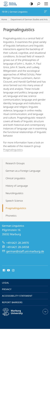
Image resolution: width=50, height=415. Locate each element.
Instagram (13, 270)
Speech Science (14, 200)
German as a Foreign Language (23, 170)
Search (37, 4)
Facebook (3, 270)
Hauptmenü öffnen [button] (45, 3)
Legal (5, 282)
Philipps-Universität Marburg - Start (11, 4)
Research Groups (15, 163)
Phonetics (11, 215)
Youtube (8, 270)
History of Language (17, 185)
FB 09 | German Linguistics (45, 12)
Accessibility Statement (17, 295)
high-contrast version (30, 4)
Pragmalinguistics (13, 149)
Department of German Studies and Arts (29, 19)
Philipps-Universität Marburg (15, 314)
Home (4, 19)
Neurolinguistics (14, 193)
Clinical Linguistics (15, 178)
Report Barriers (12, 302)
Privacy (6, 289)
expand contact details (45, 312)
